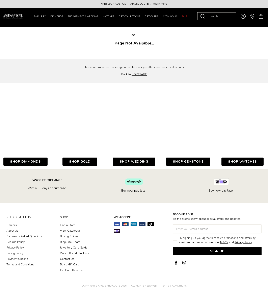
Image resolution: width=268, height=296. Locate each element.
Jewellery (39, 16)
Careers (11, 225)
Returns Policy (15, 242)
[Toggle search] (203, 16)
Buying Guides (69, 236)
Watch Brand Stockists (74, 253)
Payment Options (17, 259)
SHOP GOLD (79, 161)
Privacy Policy (15, 248)
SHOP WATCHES (242, 161)
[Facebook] (176, 263)
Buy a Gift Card (69, 264)
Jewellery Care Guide (73, 248)
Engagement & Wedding (83, 16)
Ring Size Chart (70, 242)
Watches (108, 16)
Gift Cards (151, 16)
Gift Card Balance (71, 270)
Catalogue (170, 16)
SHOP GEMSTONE (188, 161)
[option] (134, 4)
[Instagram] (183, 263)
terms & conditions (174, 285)
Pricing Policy (14, 253)
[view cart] (261, 16)
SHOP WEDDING (134, 161)
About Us (12, 231)
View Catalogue (70, 231)
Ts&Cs (224, 242)
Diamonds (56, 16)
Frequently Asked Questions (24, 236)
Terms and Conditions (20, 264)
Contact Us (67, 259)
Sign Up (217, 251)
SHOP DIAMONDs (25, 161)
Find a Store (67, 225)
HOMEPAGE (139, 74)
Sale (184, 16)
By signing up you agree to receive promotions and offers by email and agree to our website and (217, 240)
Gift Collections (129, 16)
